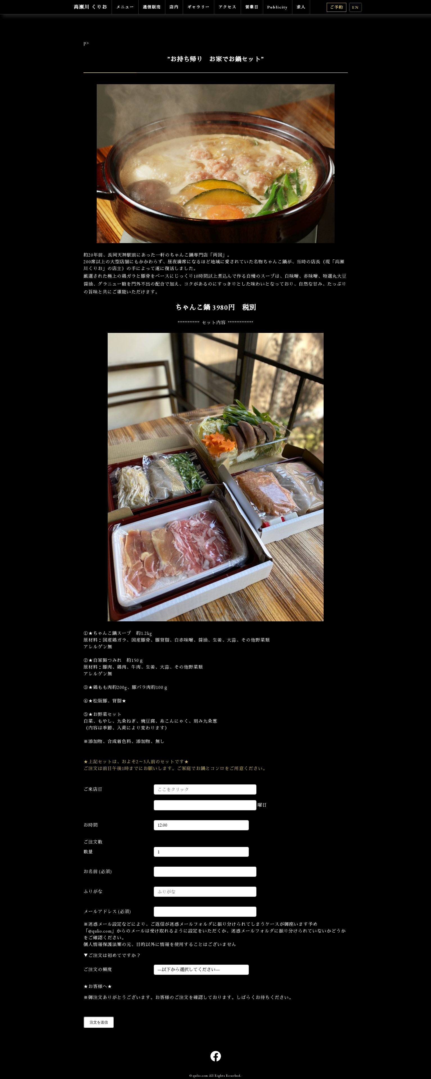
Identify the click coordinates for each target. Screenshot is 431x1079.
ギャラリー (198, 7)
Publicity (277, 7)
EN (355, 7)
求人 (301, 7)
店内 (174, 7)
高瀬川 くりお (90, 7)
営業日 (252, 7)
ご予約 (336, 7)
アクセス (227, 7)
